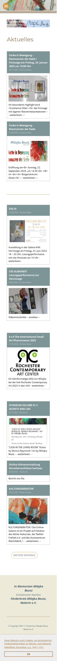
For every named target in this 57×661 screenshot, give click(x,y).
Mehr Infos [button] (37, 647)
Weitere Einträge (24, 555)
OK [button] (28, 654)
